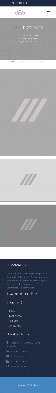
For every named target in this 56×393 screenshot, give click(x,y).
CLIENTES (14, 321)
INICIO (12, 311)
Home (36, 35)
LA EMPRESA (15, 316)
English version (30, 38)
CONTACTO (15, 326)
